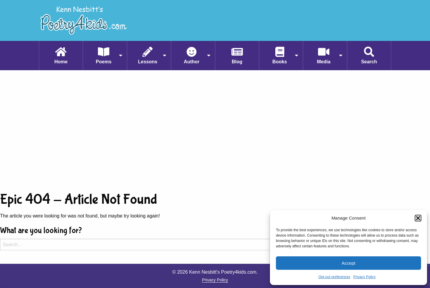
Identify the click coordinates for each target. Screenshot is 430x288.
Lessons (147, 61)
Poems (103, 61)
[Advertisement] (215, 130)
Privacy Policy (364, 277)
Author (191, 61)
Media (323, 61)
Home (60, 61)
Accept (348, 263)
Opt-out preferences (334, 277)
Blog (237, 61)
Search (369, 61)
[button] (418, 218)
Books (279, 61)
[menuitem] (61, 55)
